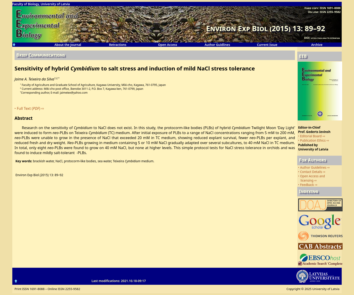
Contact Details (311, 172)
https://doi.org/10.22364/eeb (325, 38)
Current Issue (267, 44)
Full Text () (28, 108)
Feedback (307, 184)
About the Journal (67, 44)
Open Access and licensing (311, 178)
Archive (317, 44)
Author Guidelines (313, 167)
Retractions (117, 44)
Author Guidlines (217, 44)
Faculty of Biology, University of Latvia (41, 4)
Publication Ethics (313, 140)
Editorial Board (311, 136)
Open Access (167, 44)
